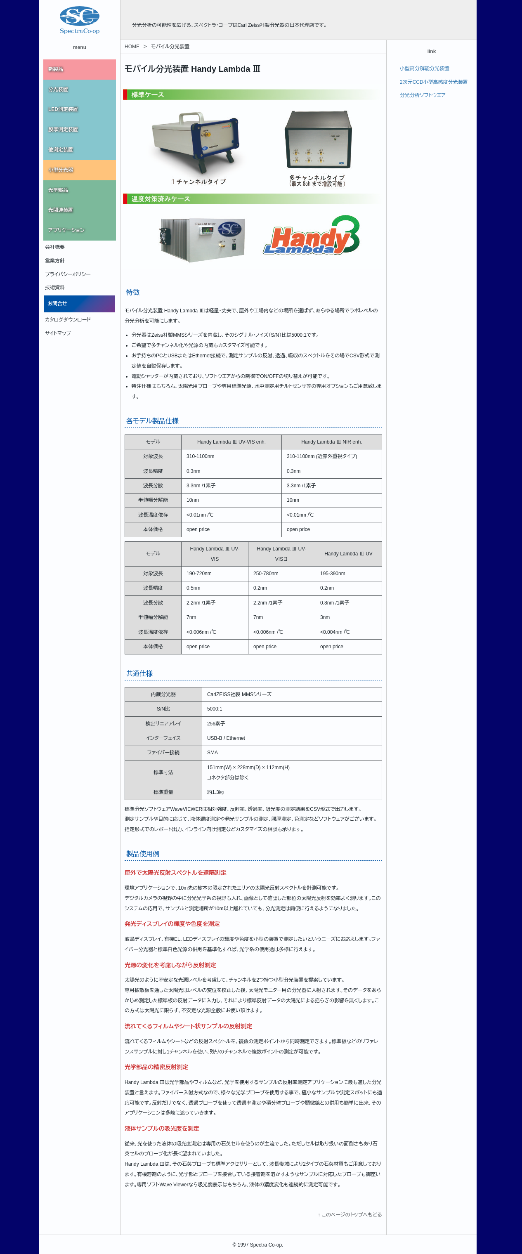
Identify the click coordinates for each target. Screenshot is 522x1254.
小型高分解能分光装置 (424, 68)
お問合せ (57, 304)
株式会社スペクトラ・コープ (184, 12)
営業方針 (55, 261)
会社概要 (55, 247)
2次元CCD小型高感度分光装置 (434, 82)
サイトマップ (58, 333)
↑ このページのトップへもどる (350, 1215)
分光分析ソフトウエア (423, 95)
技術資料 (55, 287)
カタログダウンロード (68, 320)
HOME (132, 47)
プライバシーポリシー (68, 274)
